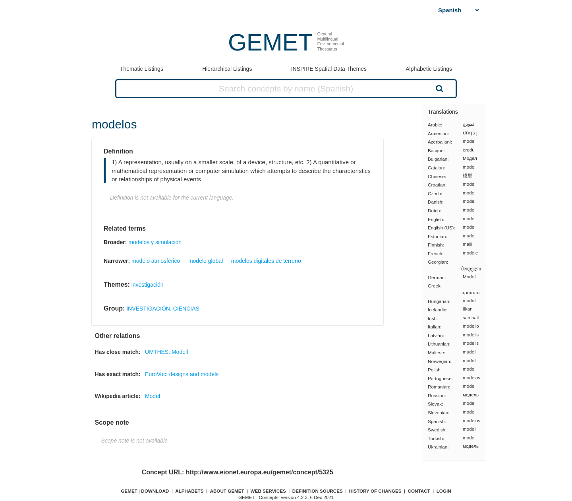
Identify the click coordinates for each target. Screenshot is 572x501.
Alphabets (189, 490)
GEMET (270, 42)
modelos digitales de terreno (266, 261)
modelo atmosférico (155, 261)
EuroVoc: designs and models (181, 374)
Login (444, 490)
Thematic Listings (141, 69)
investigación (147, 285)
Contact (419, 490)
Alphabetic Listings (429, 69)
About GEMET (227, 490)
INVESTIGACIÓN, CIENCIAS (162, 308)
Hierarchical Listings (227, 69)
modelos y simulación (155, 242)
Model (152, 396)
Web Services (268, 490)
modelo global (205, 261)
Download (155, 490)
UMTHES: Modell (166, 352)
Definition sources (317, 490)
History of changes (375, 490)
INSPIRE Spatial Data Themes (329, 69)
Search (438, 88)
